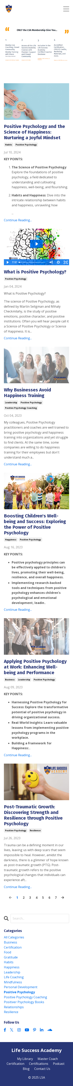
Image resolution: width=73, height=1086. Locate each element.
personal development (20, 987)
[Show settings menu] (58, 262)
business (10, 679)
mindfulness (13, 982)
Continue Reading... (18, 220)
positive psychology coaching (21, 408)
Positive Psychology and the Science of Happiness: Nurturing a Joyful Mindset (34, 132)
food (7, 952)
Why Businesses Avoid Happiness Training (27, 392)
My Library (25, 1059)
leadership (11, 402)
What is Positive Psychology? (36, 272)
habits (8, 144)
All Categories (14, 937)
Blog (26, 1069)
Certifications (38, 1063)
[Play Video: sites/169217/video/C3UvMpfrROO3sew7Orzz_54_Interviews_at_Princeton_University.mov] (36, 244)
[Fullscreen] (65, 262)
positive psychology (26, 144)
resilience (35, 830)
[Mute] (51, 262)
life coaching (14, 977)
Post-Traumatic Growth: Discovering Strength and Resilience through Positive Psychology (33, 815)
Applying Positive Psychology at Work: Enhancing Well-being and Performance (35, 667)
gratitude (11, 957)
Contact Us (42, 1069)
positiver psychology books (24, 1002)
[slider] (32, 262)
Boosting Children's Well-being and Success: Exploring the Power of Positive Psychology (35, 524)
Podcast (58, 1063)
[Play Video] (7, 262)
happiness (10, 539)
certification (13, 947)
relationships (14, 1007)
